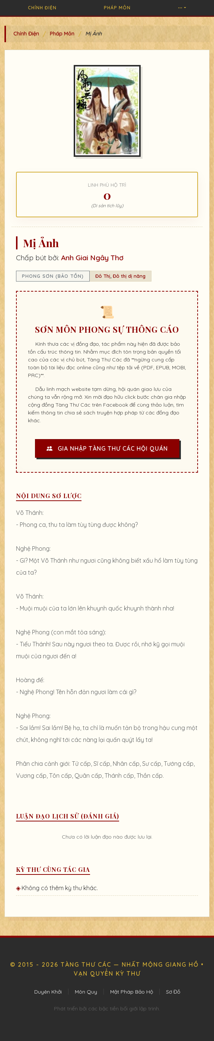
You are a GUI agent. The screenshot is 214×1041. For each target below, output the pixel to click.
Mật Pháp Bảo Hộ (131, 991)
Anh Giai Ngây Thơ (92, 257)
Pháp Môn (117, 7)
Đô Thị (102, 276)
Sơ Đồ (173, 991)
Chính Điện (42, 7)
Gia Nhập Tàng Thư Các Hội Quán (107, 448)
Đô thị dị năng (129, 276)
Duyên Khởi (48, 991)
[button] (182, 8)
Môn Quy (86, 991)
